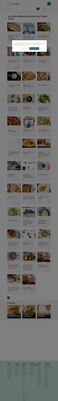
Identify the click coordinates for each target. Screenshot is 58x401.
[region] (29, 46)
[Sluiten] (45, 41)
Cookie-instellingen (24, 48)
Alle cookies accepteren (34, 48)
